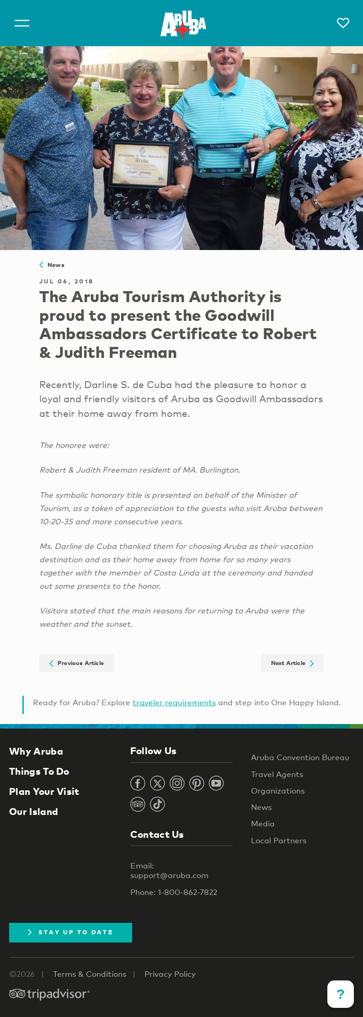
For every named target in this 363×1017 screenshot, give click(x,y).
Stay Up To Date (70, 932)
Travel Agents (277, 774)
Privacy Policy (170, 974)
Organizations (277, 790)
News (51, 264)
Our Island (33, 811)
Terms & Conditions (89, 974)
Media (263, 823)
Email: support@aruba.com (169, 870)
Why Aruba (36, 751)
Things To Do (39, 771)
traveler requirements (174, 702)
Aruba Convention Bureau (300, 757)
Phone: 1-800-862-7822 (173, 892)
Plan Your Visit (44, 791)
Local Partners (278, 840)
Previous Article (76, 662)
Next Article (292, 662)
